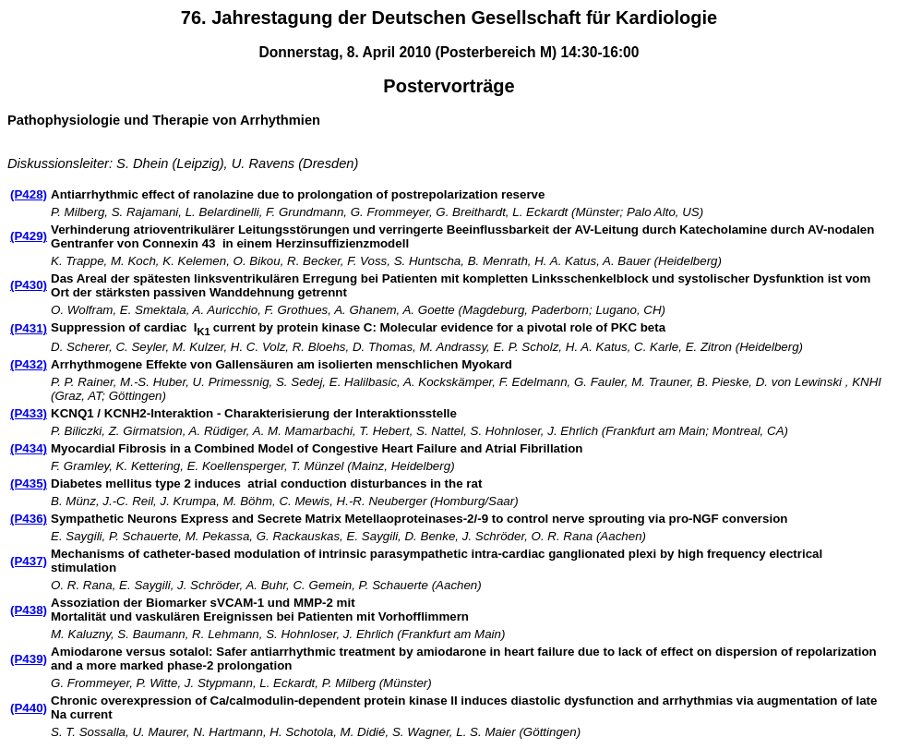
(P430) (28, 285)
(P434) (28, 448)
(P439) (28, 659)
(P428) (28, 194)
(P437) (28, 561)
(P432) (28, 364)
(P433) (28, 413)
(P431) (28, 328)
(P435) (28, 483)
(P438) (28, 610)
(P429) (28, 236)
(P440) (28, 708)
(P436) (28, 519)
